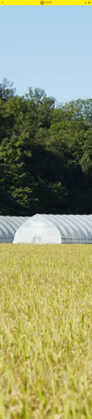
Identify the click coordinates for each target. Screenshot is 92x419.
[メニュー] (2, 2)
